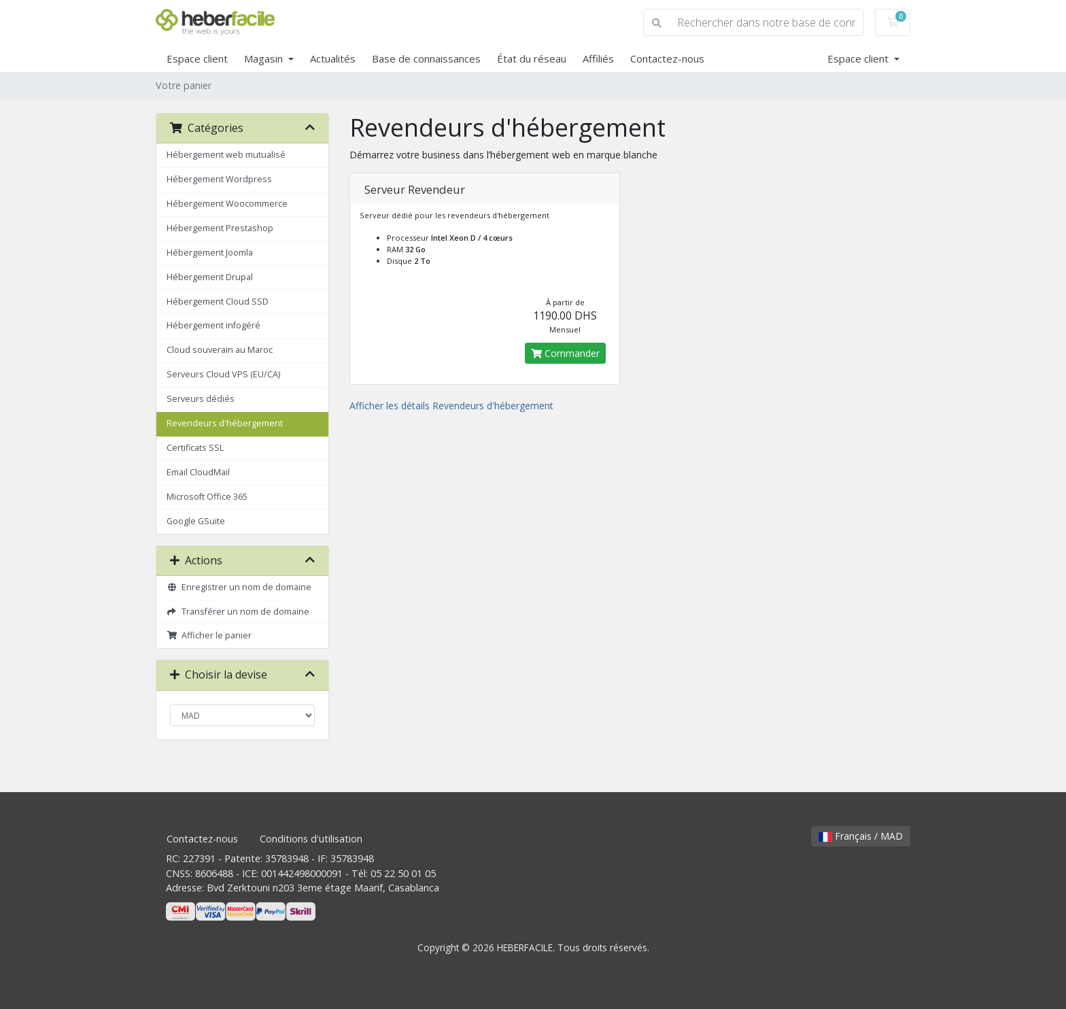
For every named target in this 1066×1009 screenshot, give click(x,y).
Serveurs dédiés (201, 399)
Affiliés (598, 58)
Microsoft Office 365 (207, 496)
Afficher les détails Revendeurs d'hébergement (451, 405)
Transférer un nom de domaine (238, 611)
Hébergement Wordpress (219, 179)
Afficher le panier (209, 635)
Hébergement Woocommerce (227, 203)
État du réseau (531, 58)
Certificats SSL (195, 448)
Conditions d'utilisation (311, 838)
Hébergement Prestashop (220, 228)
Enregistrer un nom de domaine (239, 587)
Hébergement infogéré (213, 325)
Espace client (197, 58)
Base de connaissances (426, 58)
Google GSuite (196, 521)
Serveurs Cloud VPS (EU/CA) (223, 374)
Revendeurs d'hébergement (225, 423)
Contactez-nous (667, 58)
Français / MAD (861, 836)
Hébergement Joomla (210, 252)
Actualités (333, 58)
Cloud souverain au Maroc (220, 350)
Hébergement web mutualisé (226, 154)
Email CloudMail (198, 472)
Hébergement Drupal (210, 277)
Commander (565, 353)
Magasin (265, 58)
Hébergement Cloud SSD (218, 301)
